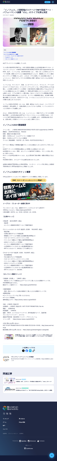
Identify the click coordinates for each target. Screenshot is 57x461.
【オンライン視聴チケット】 (11, 59)
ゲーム (4, 422)
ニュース (5, 429)
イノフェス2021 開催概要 (10, 52)
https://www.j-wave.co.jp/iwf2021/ (25, 299)
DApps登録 (22, 422)
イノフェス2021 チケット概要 (11, 54)
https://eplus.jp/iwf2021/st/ (28, 285)
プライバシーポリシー (13, 433)
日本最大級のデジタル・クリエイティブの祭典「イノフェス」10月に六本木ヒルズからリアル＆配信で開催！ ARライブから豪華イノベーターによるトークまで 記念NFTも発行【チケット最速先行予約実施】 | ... (34, 336)
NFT (4, 425)
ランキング (6, 418)
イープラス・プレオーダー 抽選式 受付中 (14, 56)
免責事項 (5, 433)
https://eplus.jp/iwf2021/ (23, 210)
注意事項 (21, 433)
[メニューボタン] (52, 2)
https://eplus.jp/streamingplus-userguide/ (36, 330)
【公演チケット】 (9, 57)
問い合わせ (22, 418)
